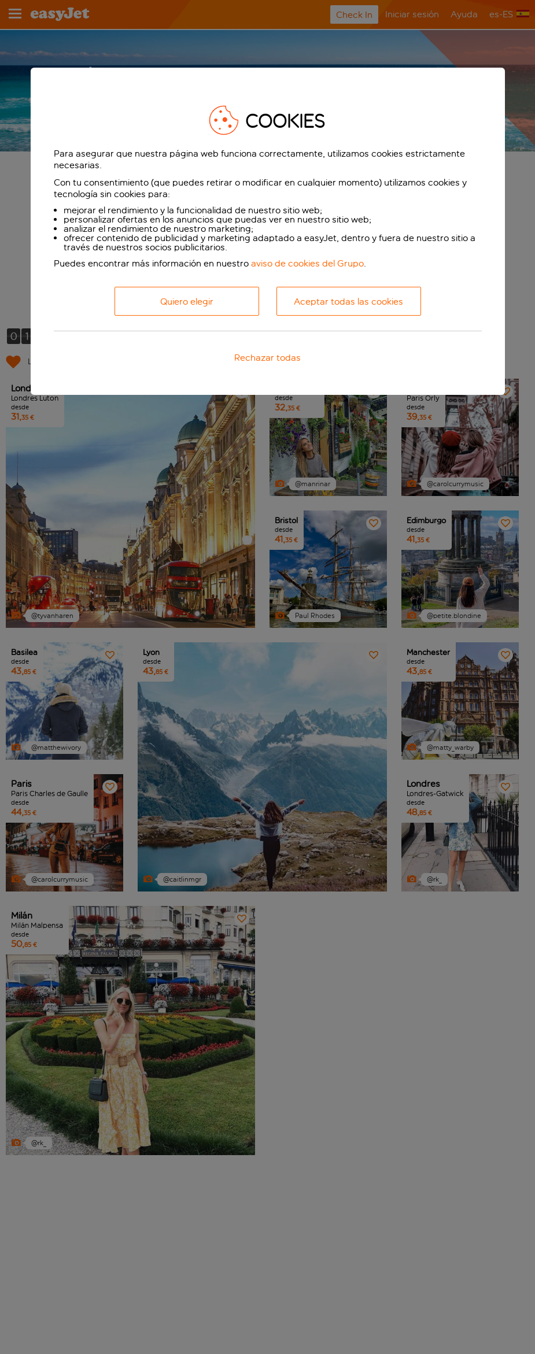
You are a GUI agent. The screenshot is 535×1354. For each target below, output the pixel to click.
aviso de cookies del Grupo (307, 263)
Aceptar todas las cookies (348, 301)
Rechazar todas (267, 357)
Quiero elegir (186, 301)
